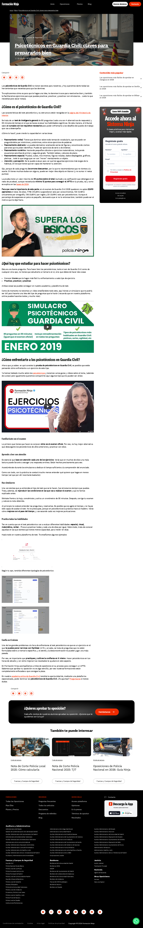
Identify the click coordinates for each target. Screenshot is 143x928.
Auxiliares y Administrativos (18, 826)
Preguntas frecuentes (47, 801)
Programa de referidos (47, 813)
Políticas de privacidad (56, 923)
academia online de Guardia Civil (26, 676)
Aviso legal (41, 923)
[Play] (48, 230)
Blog (16, 10)
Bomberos (54, 860)
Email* (107, 159)
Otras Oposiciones (102, 876)
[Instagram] (51, 912)
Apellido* (124, 150)
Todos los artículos (46, 805)
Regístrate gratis (120, 179)
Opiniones (76, 805)
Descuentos (44, 809)
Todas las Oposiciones (15, 801)
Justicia (97, 860)
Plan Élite (9, 805)
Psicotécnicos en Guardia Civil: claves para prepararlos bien (38, 10)
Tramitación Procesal (100, 866)
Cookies (30, 923)
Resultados (76, 817)
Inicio (11, 10)
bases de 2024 (22, 184)
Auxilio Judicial (99, 863)
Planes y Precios (12, 809)
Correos (96, 879)
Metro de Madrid (99, 882)
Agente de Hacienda (100, 873)
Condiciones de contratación (13, 923)
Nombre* (108, 150)
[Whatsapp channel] (100, 912)
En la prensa (77, 809)
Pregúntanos (75, 678)
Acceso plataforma (79, 801)
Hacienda (98, 870)
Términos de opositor (80, 813)
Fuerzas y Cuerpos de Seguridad (19, 860)
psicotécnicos (39, 373)
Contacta (111, 797)
